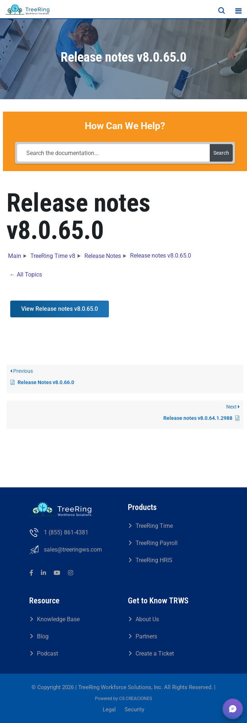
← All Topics (26, 274)
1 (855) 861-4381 (66, 532)
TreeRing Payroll (157, 543)
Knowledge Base (58, 619)
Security (134, 709)
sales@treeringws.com (73, 549)
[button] (232, 708)
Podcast (47, 653)
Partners (146, 636)
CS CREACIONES (135, 698)
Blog (43, 636)
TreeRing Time (154, 525)
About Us (147, 619)
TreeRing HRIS (154, 560)
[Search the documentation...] (113, 153)
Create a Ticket (155, 653)
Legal (109, 709)
